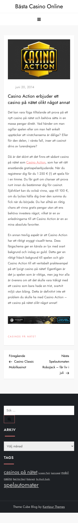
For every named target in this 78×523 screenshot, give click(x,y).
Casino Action (35, 162)
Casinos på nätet (22, 336)
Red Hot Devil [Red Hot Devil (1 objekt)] (19, 479)
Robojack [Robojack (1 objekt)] (30, 479)
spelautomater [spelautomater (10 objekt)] (21, 485)
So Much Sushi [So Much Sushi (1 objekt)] (43, 479)
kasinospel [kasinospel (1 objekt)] (55, 473)
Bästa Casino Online (39, 6)
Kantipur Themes (54, 506)
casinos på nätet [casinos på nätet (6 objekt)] (20, 472)
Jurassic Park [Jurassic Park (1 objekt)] (44, 473)
